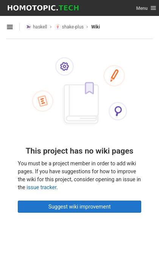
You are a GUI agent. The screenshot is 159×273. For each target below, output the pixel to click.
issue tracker (41, 187)
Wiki (95, 27)
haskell (36, 27)
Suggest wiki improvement (79, 207)
